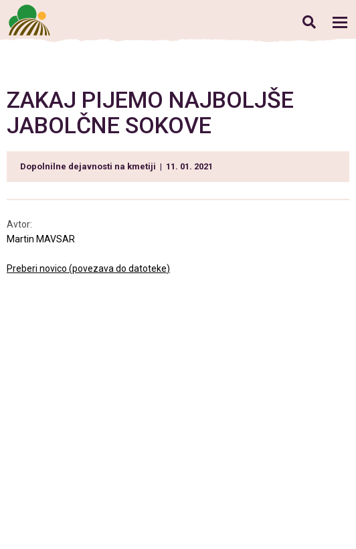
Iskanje (309, 22)
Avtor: (20, 224)
